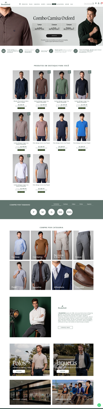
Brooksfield (6, 3)
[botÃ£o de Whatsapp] (99, 405)
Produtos (25, 4)
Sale (71, 4)
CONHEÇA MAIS (65, 327)
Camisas (49, 4)
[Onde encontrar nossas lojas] (96, 3)
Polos (31, 4)
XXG (69, 212)
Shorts (43, 4)
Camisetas (37, 4)
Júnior (67, 4)
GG (60, 212)
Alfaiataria (60, 4)
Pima (54, 4)
